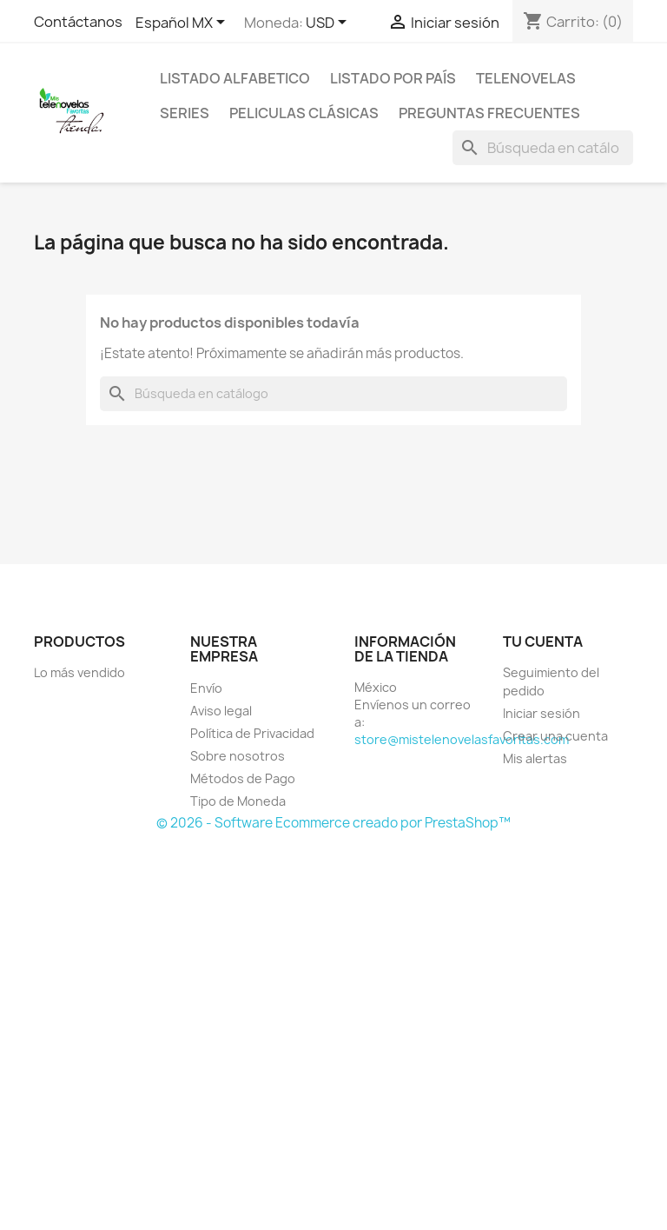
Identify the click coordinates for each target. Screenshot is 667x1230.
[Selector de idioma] (183, 23)
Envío (206, 688)
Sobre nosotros (237, 756)
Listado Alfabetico (235, 78)
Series (184, 113)
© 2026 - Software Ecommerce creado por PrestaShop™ (333, 823)
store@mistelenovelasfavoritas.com (461, 739)
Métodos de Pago (242, 778)
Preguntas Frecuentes (489, 113)
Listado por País (393, 78)
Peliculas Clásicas (304, 113)
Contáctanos (78, 21)
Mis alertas (535, 758)
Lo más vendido (79, 672)
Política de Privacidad (252, 733)
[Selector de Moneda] (329, 23)
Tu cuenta (543, 641)
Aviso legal (221, 710)
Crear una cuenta (555, 736)
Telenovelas (526, 78)
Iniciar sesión (541, 713)
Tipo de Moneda (238, 801)
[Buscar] (542, 147)
